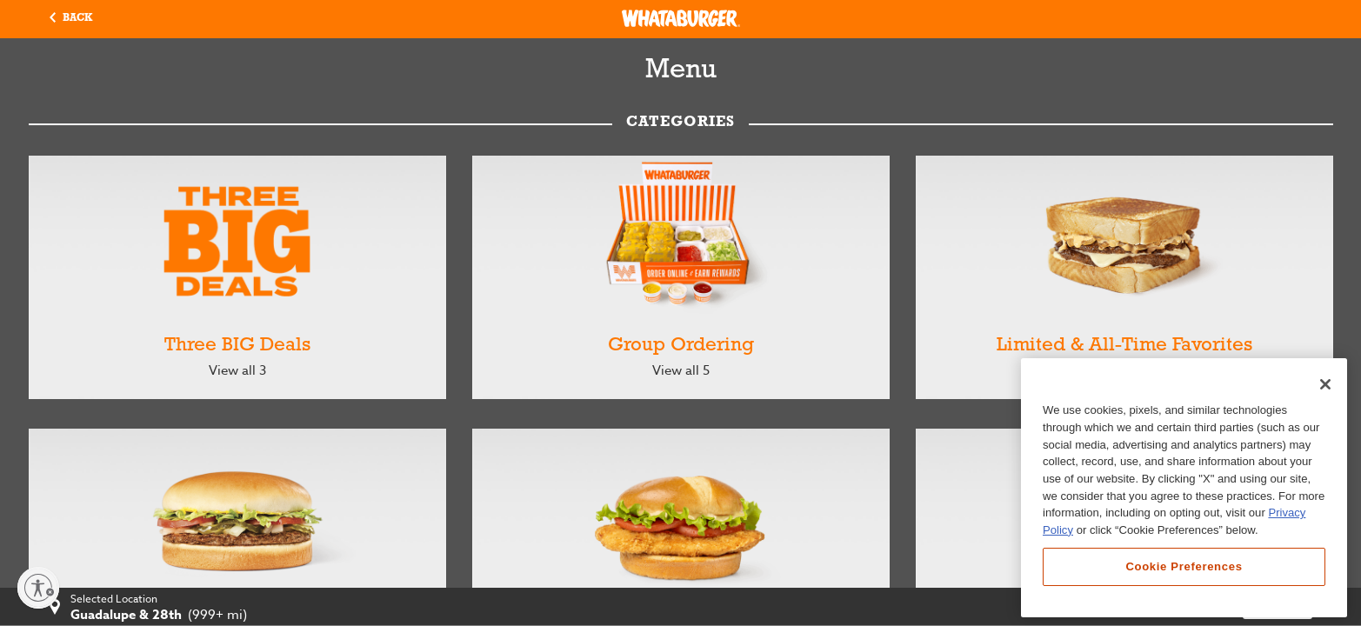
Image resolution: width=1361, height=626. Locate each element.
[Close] (1325, 384)
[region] (1184, 487)
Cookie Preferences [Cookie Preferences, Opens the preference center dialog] (1183, 566)
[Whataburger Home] (681, 18)
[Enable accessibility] (38, 588)
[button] (71, 19)
